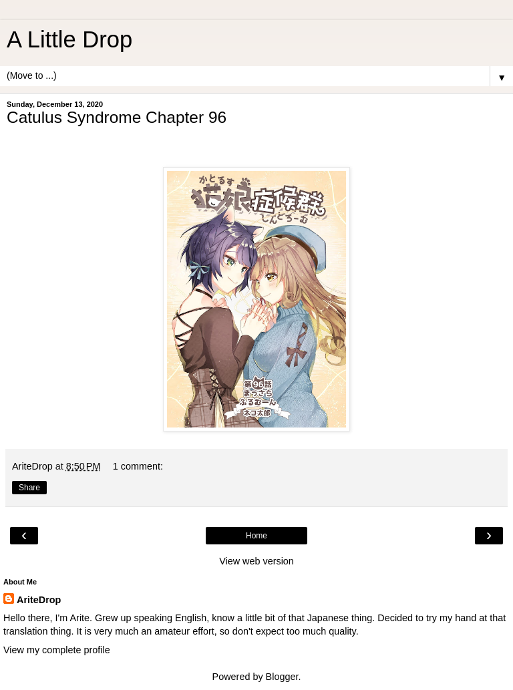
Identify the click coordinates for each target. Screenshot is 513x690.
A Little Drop (69, 39)
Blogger (282, 676)
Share (29, 487)
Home (256, 535)
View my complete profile (56, 650)
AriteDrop (39, 599)
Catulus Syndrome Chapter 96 (116, 117)
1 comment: (138, 466)
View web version (256, 561)
